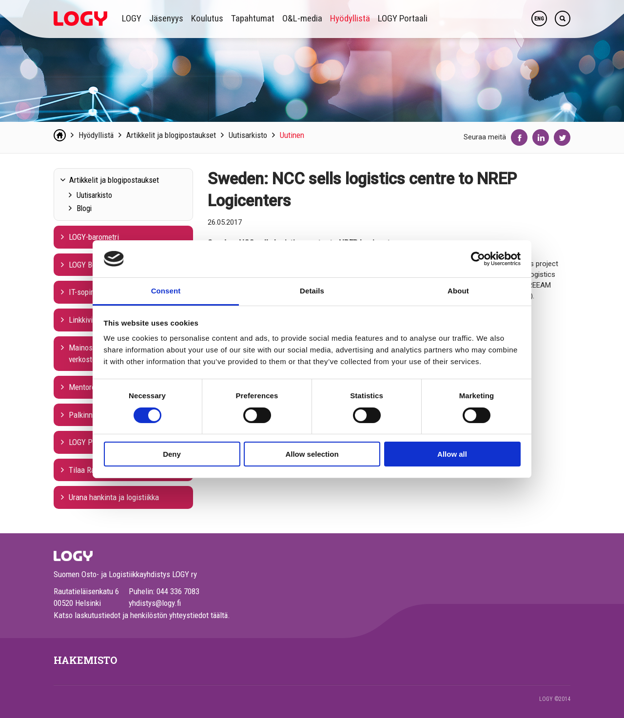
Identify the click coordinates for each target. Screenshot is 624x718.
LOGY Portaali (403, 18)
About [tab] (458, 291)
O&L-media (302, 18)
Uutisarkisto (248, 135)
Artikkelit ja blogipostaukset (171, 135)
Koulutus (207, 18)
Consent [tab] (166, 291)
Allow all (452, 454)
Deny (172, 454)
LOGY (131, 18)
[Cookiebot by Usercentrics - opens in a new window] (478, 259)
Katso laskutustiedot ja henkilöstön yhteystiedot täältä (141, 615)
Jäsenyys (166, 18)
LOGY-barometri (94, 237)
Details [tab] (312, 291)
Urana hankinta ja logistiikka (114, 497)
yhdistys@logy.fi (155, 603)
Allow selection (311, 454)
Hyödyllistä (350, 18)
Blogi (84, 208)
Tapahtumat (252, 18)
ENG (539, 18)
